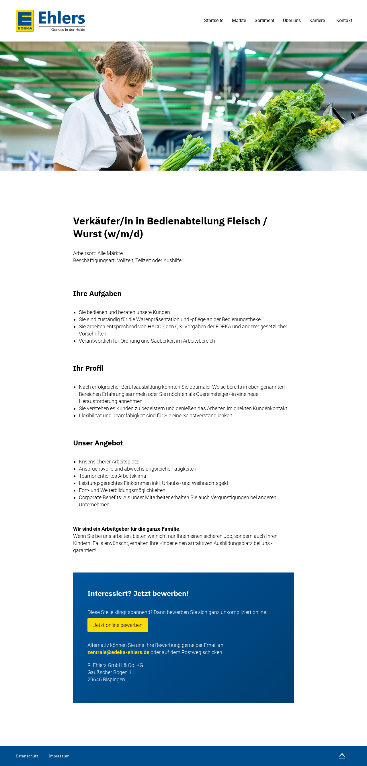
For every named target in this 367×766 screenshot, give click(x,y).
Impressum (58, 756)
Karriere (317, 20)
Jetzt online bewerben (117, 625)
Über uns (292, 20)
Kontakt (344, 20)
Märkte (239, 20)
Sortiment (264, 20)
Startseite (213, 20)
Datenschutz (27, 756)
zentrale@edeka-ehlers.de (118, 652)
